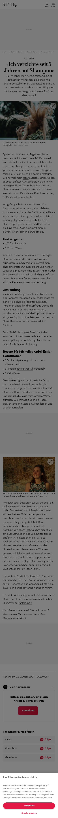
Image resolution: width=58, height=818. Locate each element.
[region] (29, 795)
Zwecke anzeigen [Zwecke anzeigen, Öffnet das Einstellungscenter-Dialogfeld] (29, 813)
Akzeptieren (29, 806)
